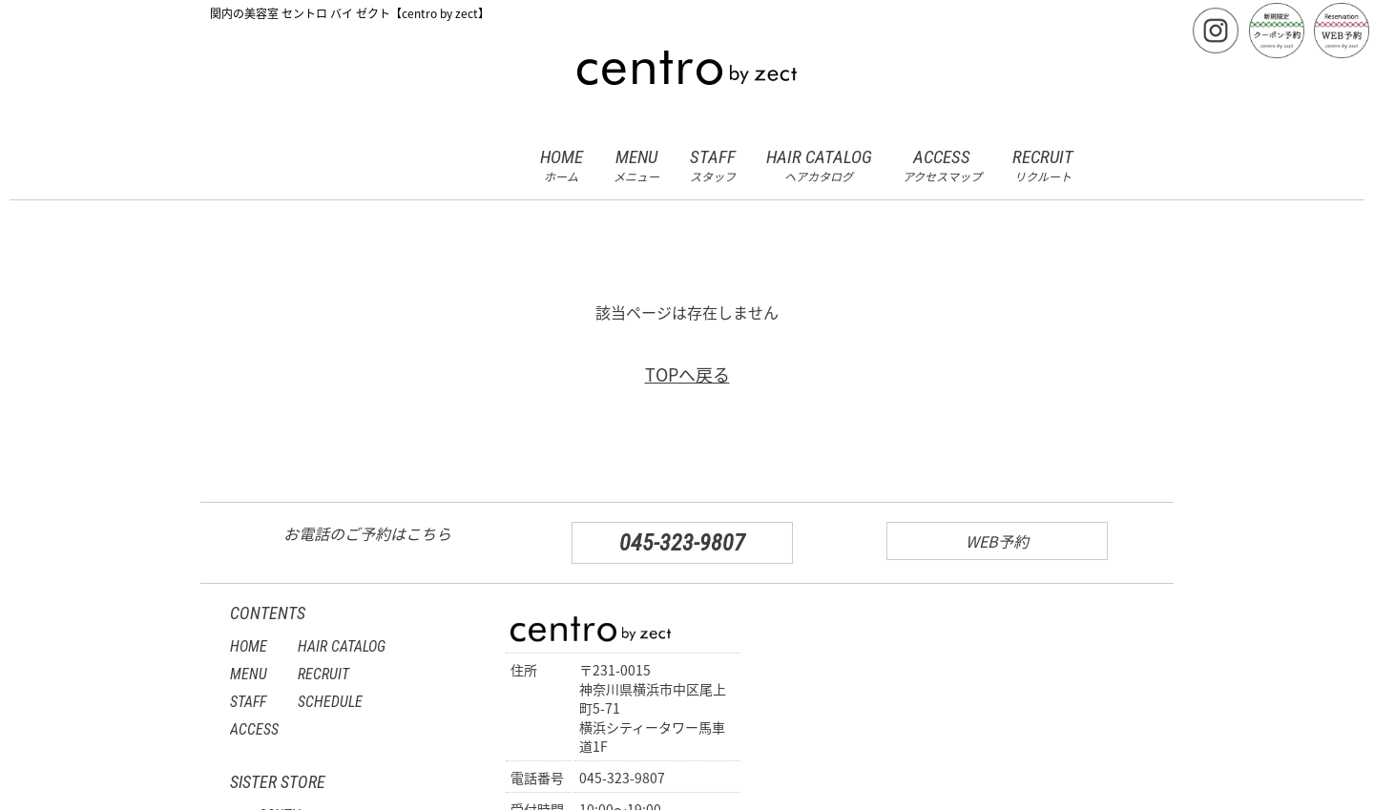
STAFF (713, 165)
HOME (561, 165)
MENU (636, 165)
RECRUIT (1042, 165)
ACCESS (942, 165)
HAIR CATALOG (819, 165)
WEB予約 (997, 541)
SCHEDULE (330, 702)
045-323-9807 (682, 543)
